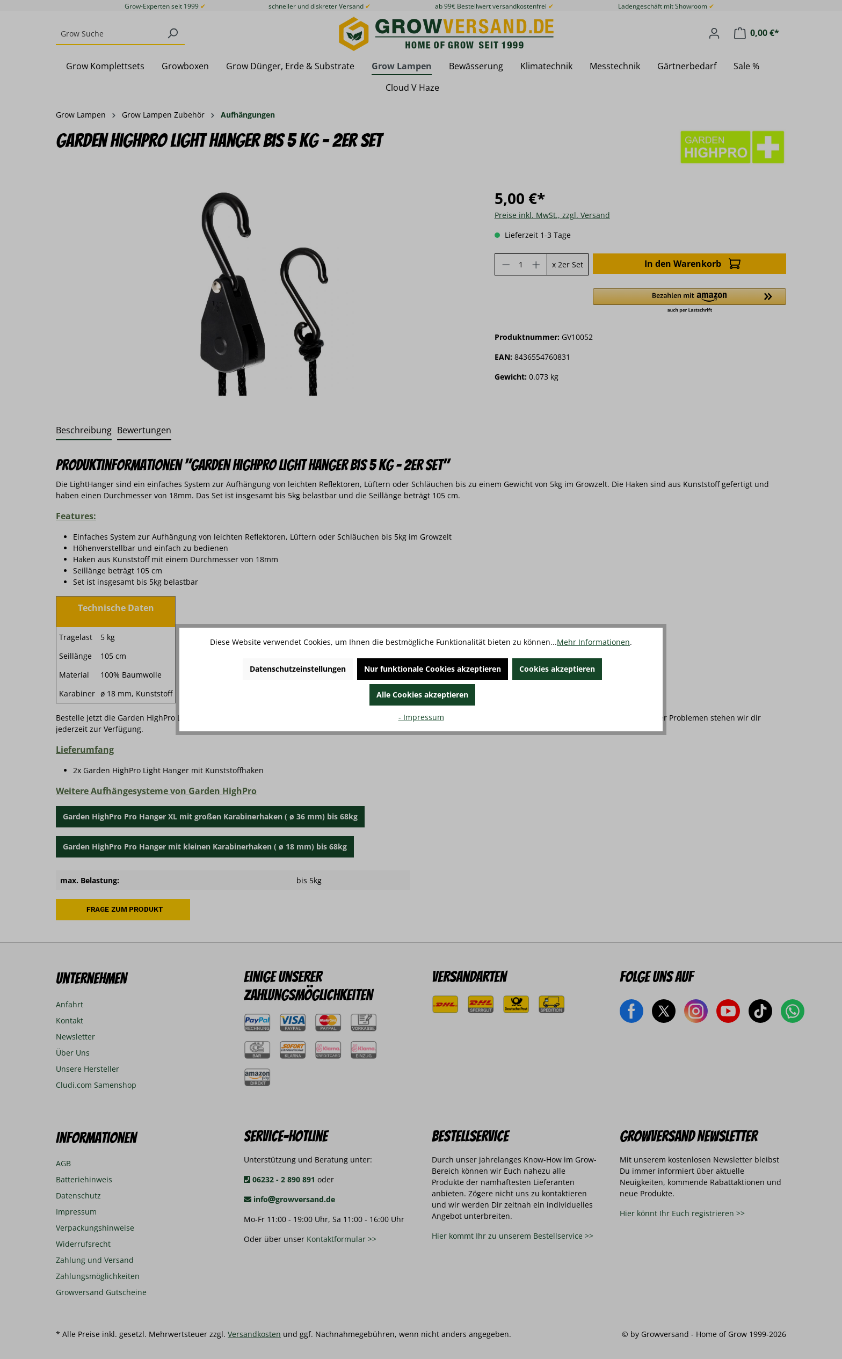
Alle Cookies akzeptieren (422, 694)
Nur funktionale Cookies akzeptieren (432, 669)
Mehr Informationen (593, 642)
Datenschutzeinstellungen (298, 669)
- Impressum (421, 717)
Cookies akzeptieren (557, 669)
